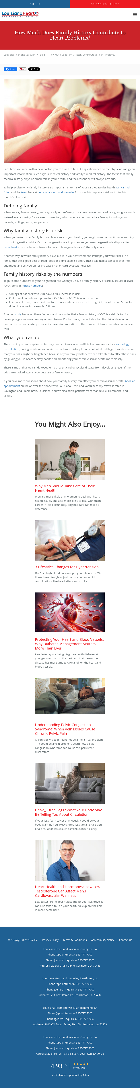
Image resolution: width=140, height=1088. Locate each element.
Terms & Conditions (75, 940)
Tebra (86, 1075)
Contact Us (125, 940)
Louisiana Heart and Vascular (19, 54)
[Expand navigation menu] (135, 14)
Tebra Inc (32, 940)
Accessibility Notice (103, 940)
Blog (42, 54)
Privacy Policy (50, 940)
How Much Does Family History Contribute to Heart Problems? (82, 54)
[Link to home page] (26, 14)
